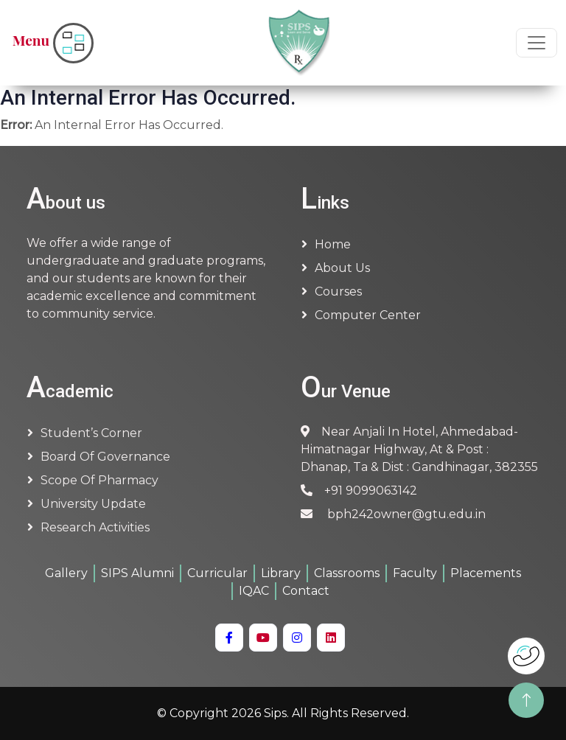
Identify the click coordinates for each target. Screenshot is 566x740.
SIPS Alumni (137, 573)
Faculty (415, 573)
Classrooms (347, 573)
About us (342, 268)
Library (281, 573)
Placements (485, 573)
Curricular (217, 573)
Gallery (66, 573)
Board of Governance (105, 457)
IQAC (254, 591)
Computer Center (368, 315)
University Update (93, 504)
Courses (338, 292)
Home (333, 244)
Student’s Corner (91, 433)
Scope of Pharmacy (99, 480)
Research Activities (95, 527)
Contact (305, 591)
